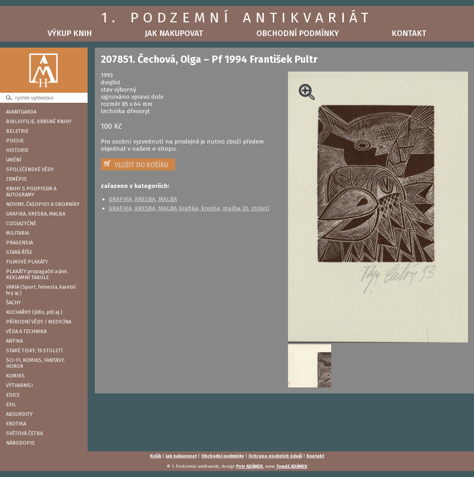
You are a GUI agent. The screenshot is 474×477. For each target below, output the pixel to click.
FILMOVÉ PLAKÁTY (27, 262)
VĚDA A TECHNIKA (26, 331)
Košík (155, 456)
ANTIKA (14, 341)
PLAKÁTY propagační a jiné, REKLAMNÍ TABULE (37, 274)
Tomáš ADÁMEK (291, 466)
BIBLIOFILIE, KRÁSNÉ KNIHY (39, 121)
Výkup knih (70, 33)
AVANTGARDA (21, 112)
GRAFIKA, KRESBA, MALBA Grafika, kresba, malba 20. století (189, 208)
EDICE (13, 395)
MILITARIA (17, 233)
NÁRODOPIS (20, 443)
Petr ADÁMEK (249, 466)
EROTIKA (16, 424)
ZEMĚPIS (16, 179)
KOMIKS (15, 376)
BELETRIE (17, 131)
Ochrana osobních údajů (275, 456)
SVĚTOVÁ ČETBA (24, 433)
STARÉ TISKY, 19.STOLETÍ (34, 350)
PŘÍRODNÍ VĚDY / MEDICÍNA (38, 322)
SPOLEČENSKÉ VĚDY (30, 169)
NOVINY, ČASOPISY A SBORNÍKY (43, 204)
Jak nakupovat (174, 33)
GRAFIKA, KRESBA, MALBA (35, 214)
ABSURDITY (19, 414)
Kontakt (409, 33)
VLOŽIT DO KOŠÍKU (141, 165)
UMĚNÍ (13, 160)
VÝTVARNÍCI (19, 385)
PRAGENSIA (19, 242)
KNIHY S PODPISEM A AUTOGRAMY (31, 192)
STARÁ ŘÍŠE (19, 252)
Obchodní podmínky (297, 33)
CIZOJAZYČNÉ (21, 223)
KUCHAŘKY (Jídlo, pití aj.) (34, 312)
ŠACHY (13, 302)
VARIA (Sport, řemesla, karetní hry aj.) (41, 290)
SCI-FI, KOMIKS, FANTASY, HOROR (35, 363)
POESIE (15, 141)
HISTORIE (17, 150)
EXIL (11, 404)
